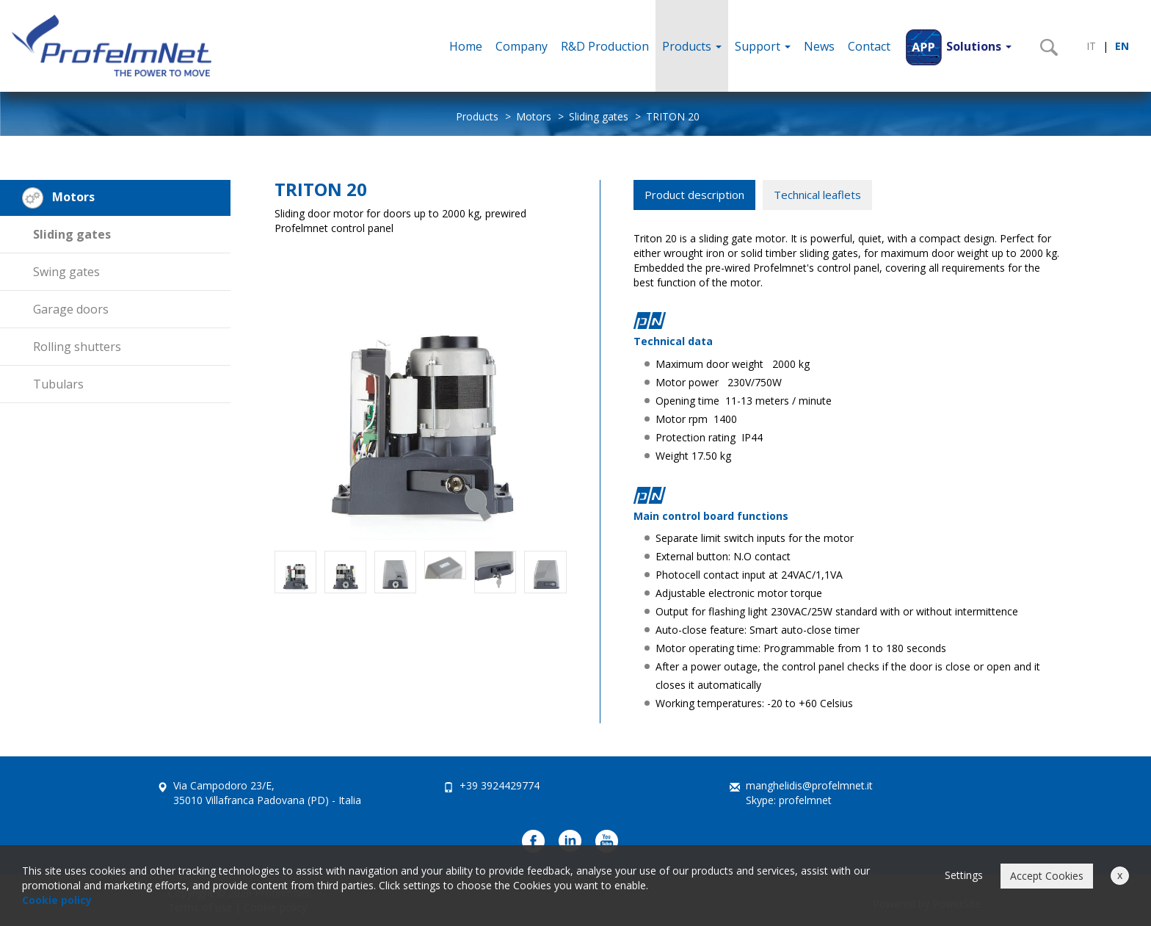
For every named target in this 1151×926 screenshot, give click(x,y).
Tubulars (58, 384)
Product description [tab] (694, 194)
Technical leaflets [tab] (817, 194)
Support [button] (763, 46)
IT (1091, 46)
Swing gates (66, 272)
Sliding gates (598, 116)
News (819, 46)
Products (692, 46)
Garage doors (71, 309)
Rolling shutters (77, 347)
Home (465, 46)
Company (521, 46)
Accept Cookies (1046, 876)
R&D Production (605, 46)
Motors (533, 116)
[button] (957, 46)
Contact (869, 46)
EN (1122, 46)
